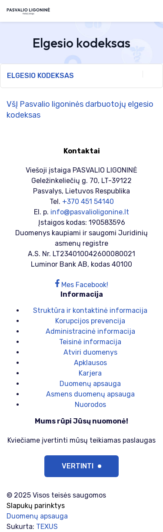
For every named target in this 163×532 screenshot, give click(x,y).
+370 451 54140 (88, 201)
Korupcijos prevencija (90, 321)
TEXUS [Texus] (47, 526)
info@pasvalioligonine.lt (89, 212)
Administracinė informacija (90, 331)
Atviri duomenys (90, 352)
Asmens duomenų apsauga (90, 394)
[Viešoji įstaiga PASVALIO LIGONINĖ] (28, 11)
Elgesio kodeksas (81, 75)
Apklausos (90, 363)
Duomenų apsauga (90, 384)
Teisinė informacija (90, 342)
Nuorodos (90, 404)
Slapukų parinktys (36, 506)
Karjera (90, 373)
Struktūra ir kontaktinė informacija (90, 310)
